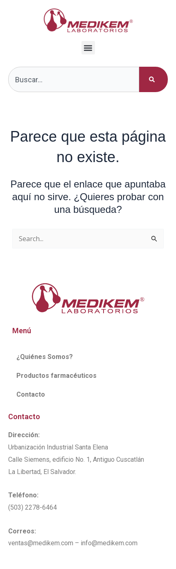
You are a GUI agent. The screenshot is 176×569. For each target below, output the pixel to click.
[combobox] (73, 79)
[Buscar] (153, 79)
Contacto (30, 394)
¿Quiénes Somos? (44, 357)
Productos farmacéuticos (56, 375)
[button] (88, 47)
